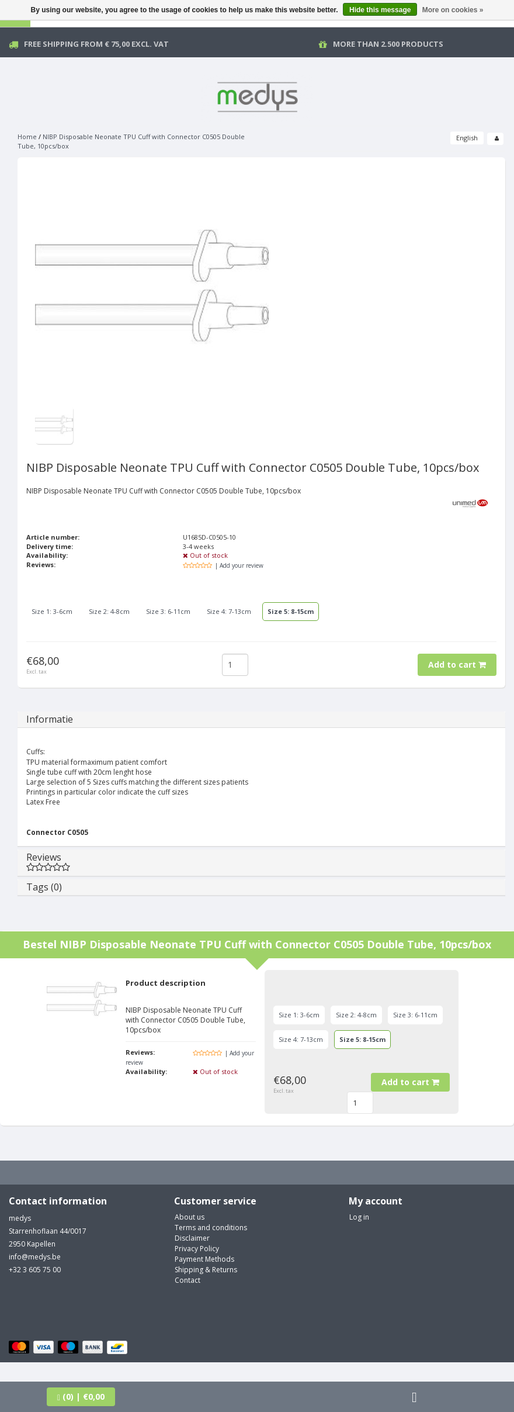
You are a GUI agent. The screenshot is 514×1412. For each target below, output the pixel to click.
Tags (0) (44, 887)
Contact (187, 1280)
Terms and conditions (211, 1228)
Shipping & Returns (206, 1270)
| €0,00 (81, 1396)
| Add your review (239, 565)
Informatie (49, 719)
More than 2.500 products (388, 44)
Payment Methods (204, 1259)
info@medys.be (35, 1257)
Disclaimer (192, 1238)
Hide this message (380, 10)
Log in (359, 1217)
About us (189, 1217)
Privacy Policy (197, 1249)
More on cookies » (453, 10)
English (467, 137)
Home (27, 136)
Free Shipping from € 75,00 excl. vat (96, 44)
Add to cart (457, 664)
